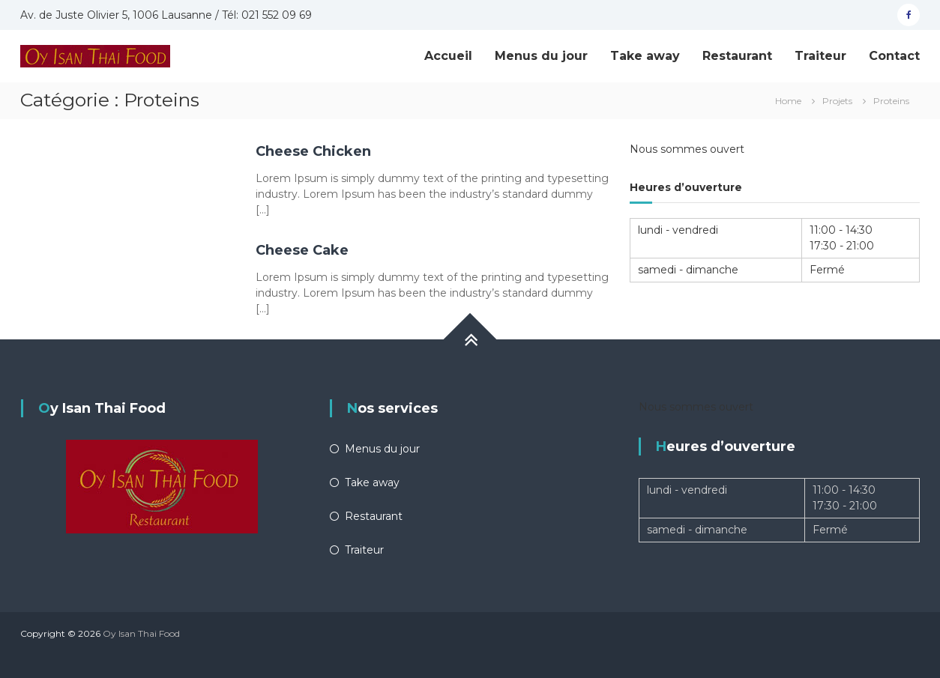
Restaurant (737, 56)
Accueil (448, 56)
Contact (894, 56)
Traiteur (820, 56)
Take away (645, 56)
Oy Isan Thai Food (141, 633)
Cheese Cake (302, 250)
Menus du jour (541, 56)
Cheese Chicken (313, 151)
